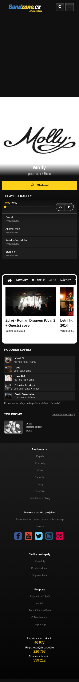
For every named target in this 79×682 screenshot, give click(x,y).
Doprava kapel (40, 575)
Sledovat (39, 185)
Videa (40, 470)
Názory (65, 280)
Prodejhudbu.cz (40, 568)
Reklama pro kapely (63, 414)
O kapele (38, 280)
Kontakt (40, 603)
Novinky (22, 280)
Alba (52, 280)
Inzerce (40, 526)
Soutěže (40, 491)
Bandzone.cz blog (40, 498)
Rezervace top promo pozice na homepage (40, 519)
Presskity (40, 561)
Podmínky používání (40, 610)
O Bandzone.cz (40, 617)
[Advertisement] (39, 55)
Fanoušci (40, 477)
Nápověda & (40, 596)
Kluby (40, 484)
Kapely (40, 456)
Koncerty (40, 463)
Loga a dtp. (40, 624)
